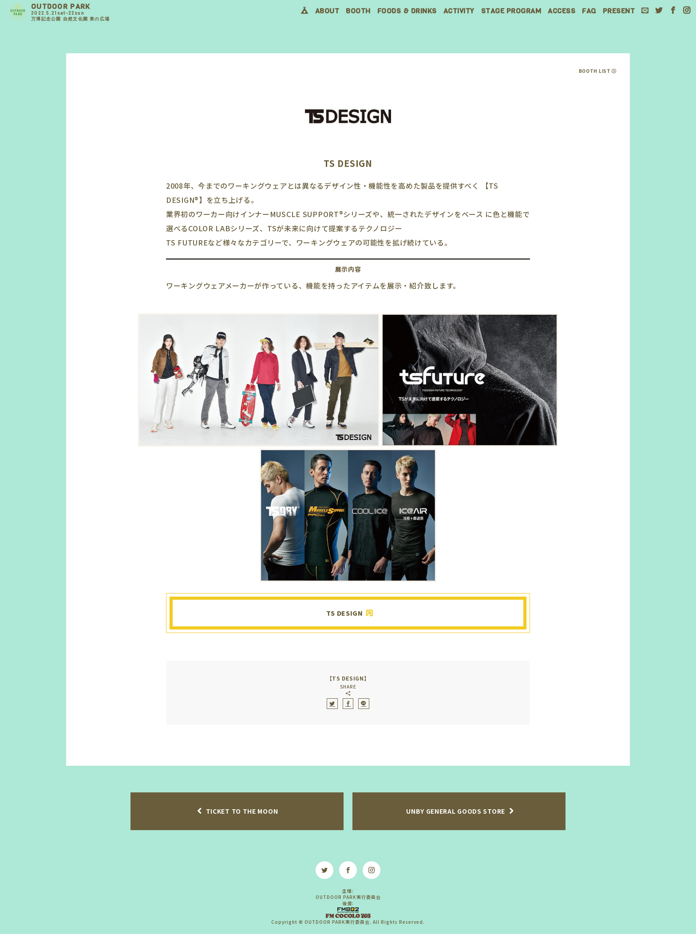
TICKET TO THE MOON (242, 811)
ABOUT (327, 11)
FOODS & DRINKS (407, 11)
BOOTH (358, 11)
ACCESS (561, 11)
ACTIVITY (459, 11)
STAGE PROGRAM (511, 11)
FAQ (589, 11)
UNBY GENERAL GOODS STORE (455, 811)
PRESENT (619, 11)
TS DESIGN (344, 613)
